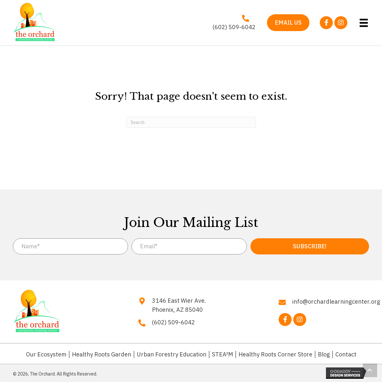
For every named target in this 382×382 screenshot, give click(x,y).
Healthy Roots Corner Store (275, 354)
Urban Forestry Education (171, 354)
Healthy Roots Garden (101, 354)
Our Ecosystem (46, 354)
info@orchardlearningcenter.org (336, 301)
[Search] (191, 122)
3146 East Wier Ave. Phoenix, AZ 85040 (179, 305)
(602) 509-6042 (234, 27)
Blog (324, 354)
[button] (326, 22)
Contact (345, 354)
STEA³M (222, 354)
